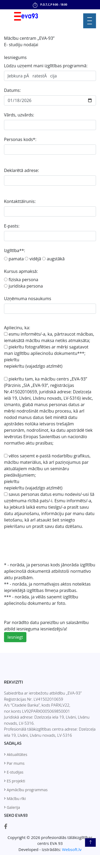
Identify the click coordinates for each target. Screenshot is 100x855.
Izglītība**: (14, 250)
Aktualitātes (17, 754)
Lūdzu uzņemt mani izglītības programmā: (45, 66)
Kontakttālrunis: (20, 201)
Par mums (16, 763)
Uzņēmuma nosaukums (27, 298)
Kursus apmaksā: (21, 271)
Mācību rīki (16, 798)
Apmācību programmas (27, 789)
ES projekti (16, 780)
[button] (89, 20)
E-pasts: (11, 226)
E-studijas (15, 772)
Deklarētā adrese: (21, 170)
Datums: (12, 90)
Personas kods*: (20, 139)
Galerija (13, 807)
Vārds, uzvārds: (19, 115)
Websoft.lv (72, 849)
